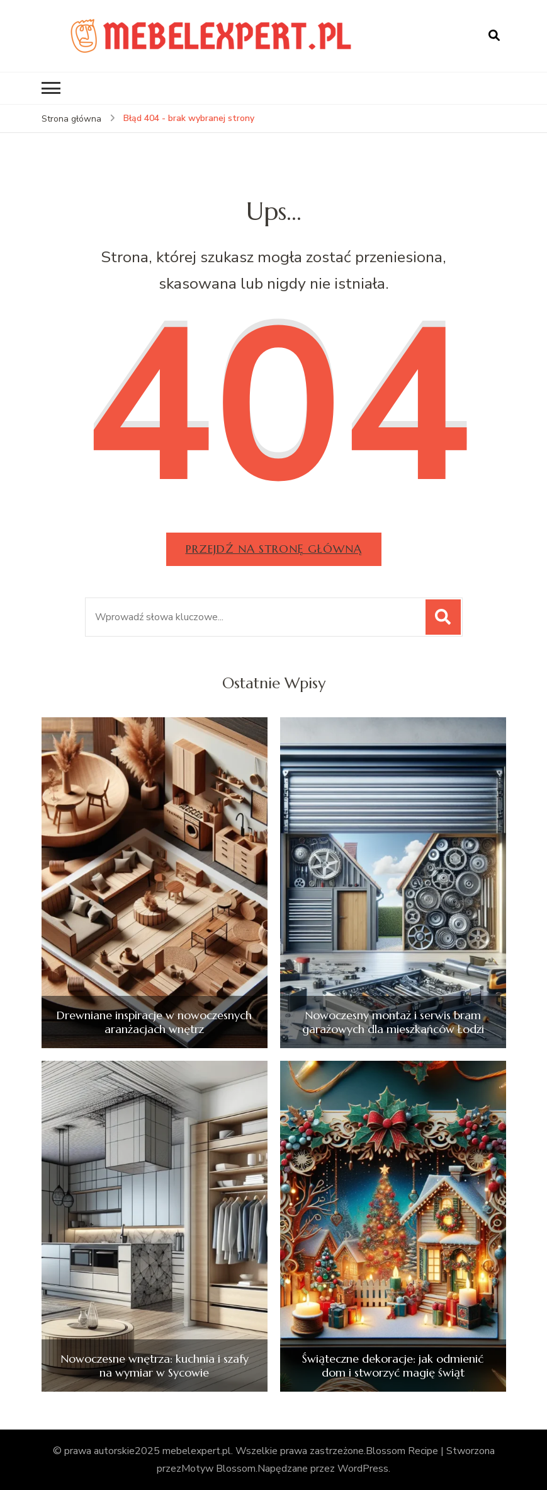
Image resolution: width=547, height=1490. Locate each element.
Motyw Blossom (218, 1469)
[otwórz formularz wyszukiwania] (494, 36)
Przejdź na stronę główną (274, 548)
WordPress (362, 1469)
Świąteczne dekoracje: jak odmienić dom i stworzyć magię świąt (392, 1365)
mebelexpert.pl (196, 1451)
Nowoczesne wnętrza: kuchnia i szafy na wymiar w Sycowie (154, 1365)
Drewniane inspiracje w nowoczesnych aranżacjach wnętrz (154, 1022)
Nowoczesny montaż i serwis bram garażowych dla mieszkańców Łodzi (393, 1022)
